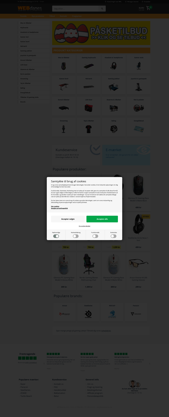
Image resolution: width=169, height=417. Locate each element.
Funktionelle (95, 234)
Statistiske (113, 234)
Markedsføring (75, 234)
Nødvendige (56, 234)
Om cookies (55, 206)
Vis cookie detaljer (84, 226)
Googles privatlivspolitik (59, 208)
